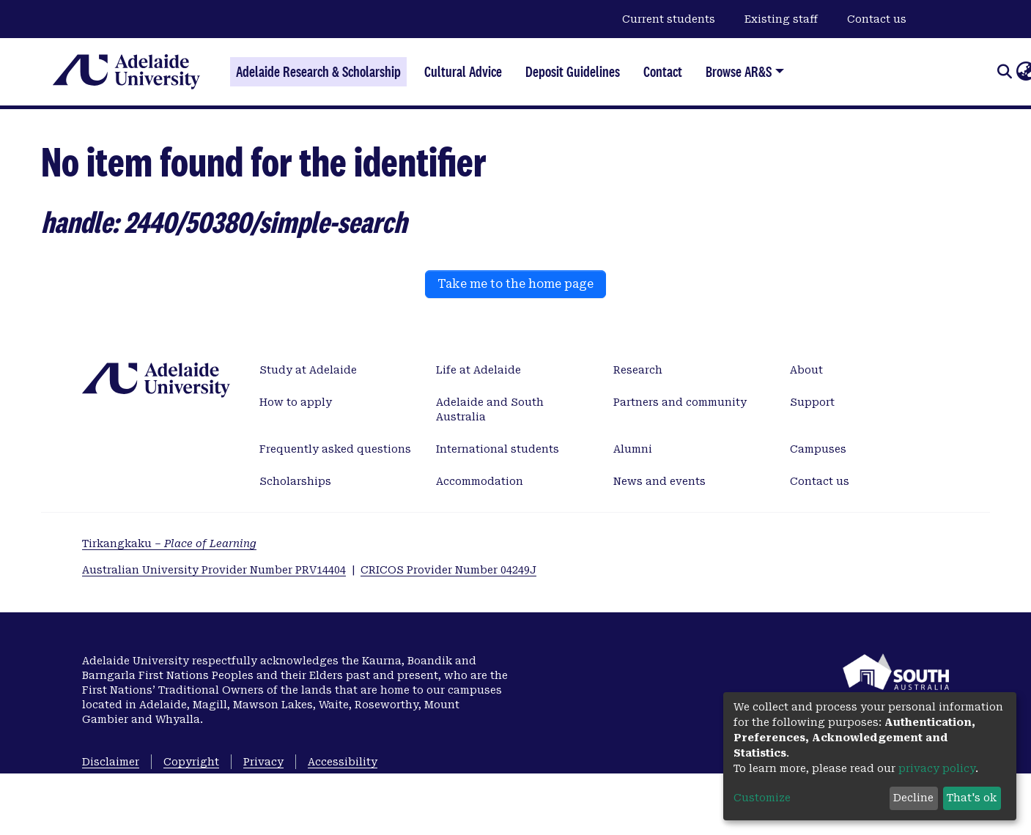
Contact (662, 72)
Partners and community (680, 402)
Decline (913, 798)
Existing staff (781, 19)
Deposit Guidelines (572, 72)
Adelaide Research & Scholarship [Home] (318, 72)
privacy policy (936, 768)
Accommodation (479, 481)
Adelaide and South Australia (490, 409)
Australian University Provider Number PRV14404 (214, 570)
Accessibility (342, 762)
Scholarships (295, 481)
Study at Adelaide (308, 370)
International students (497, 449)
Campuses (818, 449)
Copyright (191, 762)
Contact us (876, 19)
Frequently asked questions (335, 449)
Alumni (632, 449)
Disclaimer (110, 762)
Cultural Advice (463, 72)
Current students (668, 19)
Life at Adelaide (478, 370)
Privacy (263, 762)
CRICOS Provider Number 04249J (448, 570)
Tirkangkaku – (169, 543)
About (806, 370)
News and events (659, 481)
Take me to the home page (515, 284)
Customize (762, 798)
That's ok (972, 798)
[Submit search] (1004, 72)
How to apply (295, 402)
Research (637, 370)
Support (812, 402)
